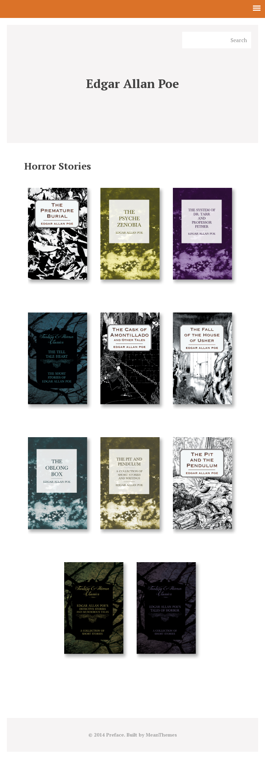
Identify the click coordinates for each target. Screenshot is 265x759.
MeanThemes (161, 735)
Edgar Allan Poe (132, 84)
